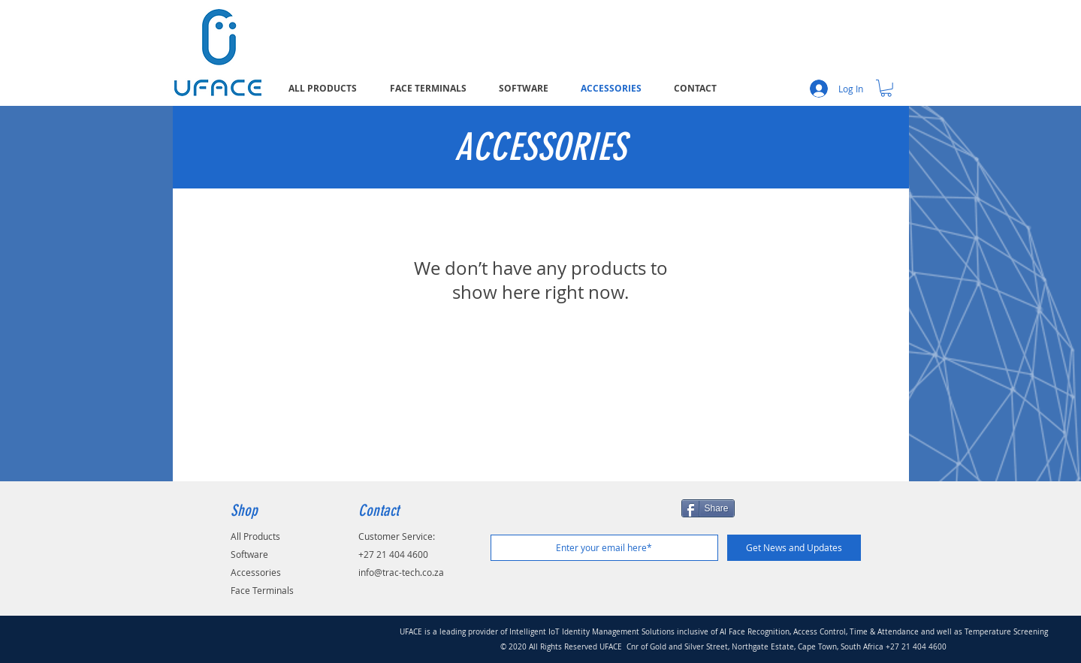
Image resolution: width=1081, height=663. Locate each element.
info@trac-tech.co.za (401, 572)
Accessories (256, 572)
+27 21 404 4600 (393, 554)
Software (249, 554)
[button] (886, 88)
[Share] (708, 508)
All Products (255, 536)
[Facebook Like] (584, 516)
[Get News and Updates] (794, 548)
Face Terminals (262, 590)
